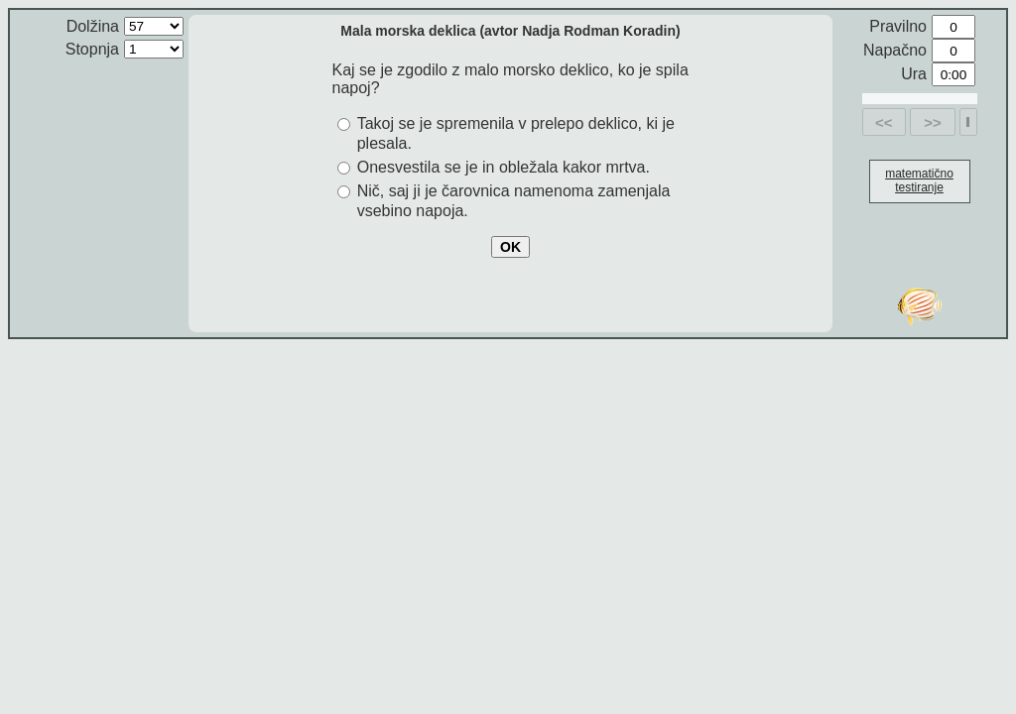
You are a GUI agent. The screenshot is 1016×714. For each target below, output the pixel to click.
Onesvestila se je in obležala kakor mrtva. (503, 167)
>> (933, 122)
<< (884, 122)
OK (510, 247)
